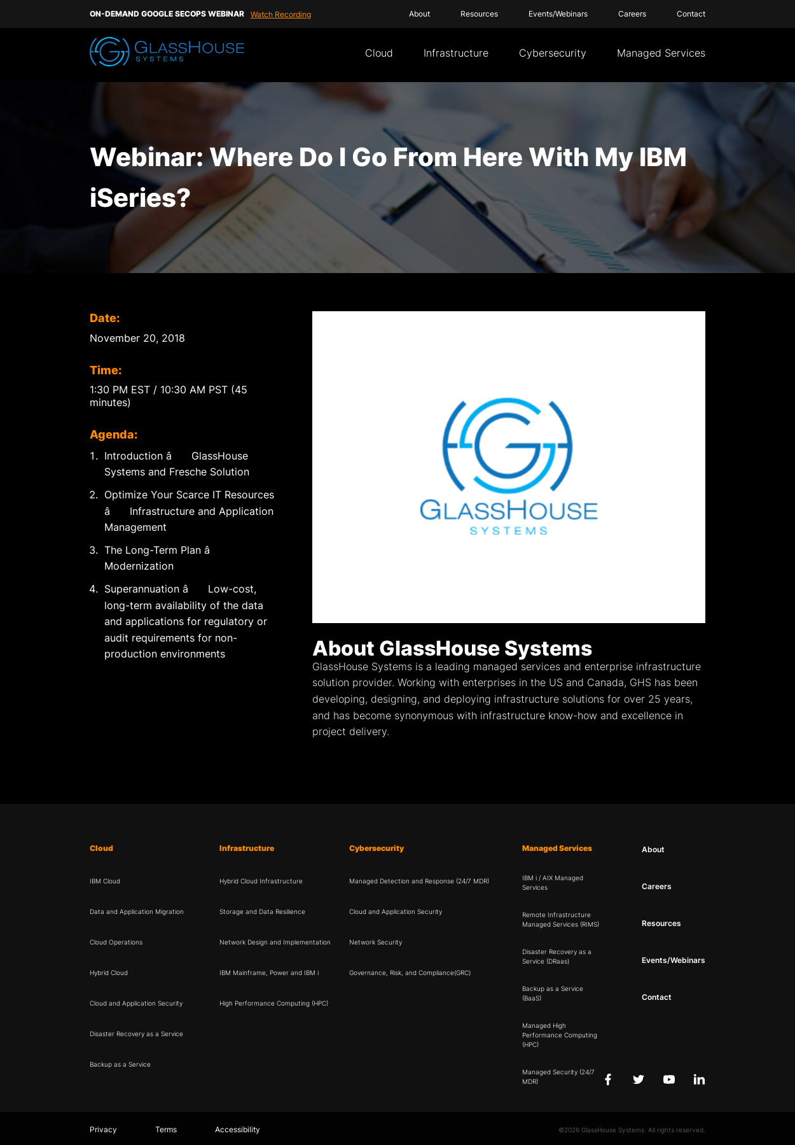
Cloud (379, 52)
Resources (479, 13)
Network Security (375, 942)
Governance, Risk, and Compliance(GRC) (410, 972)
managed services (516, 666)
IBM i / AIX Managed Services (552, 882)
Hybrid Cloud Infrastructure (261, 881)
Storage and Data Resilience (262, 911)
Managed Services (661, 52)
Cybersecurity (552, 52)
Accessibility (237, 1129)
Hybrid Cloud (109, 972)
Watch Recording (281, 14)
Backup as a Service (120, 1064)
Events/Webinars (558, 13)
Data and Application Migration (137, 911)
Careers (632, 13)
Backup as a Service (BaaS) (552, 993)
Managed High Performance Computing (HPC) (559, 1035)
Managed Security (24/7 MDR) (558, 1076)
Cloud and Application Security (136, 1003)
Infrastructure (456, 52)
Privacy (103, 1129)
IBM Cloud (105, 881)
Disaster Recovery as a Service (136, 1033)
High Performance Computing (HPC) (273, 1003)
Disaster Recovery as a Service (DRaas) (556, 956)
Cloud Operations (116, 942)
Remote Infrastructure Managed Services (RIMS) (560, 919)
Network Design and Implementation (275, 942)
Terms (166, 1129)
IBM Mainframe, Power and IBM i (269, 972)
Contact (691, 13)
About (419, 13)
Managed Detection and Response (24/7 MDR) (419, 881)
